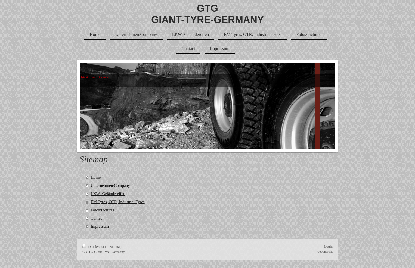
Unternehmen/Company (110, 185)
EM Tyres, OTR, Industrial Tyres (118, 202)
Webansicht (324, 251)
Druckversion (95, 247)
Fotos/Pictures (102, 210)
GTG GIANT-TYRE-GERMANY (207, 14)
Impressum (100, 226)
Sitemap (116, 247)
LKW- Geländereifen (108, 193)
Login (328, 246)
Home (96, 177)
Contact (97, 218)
